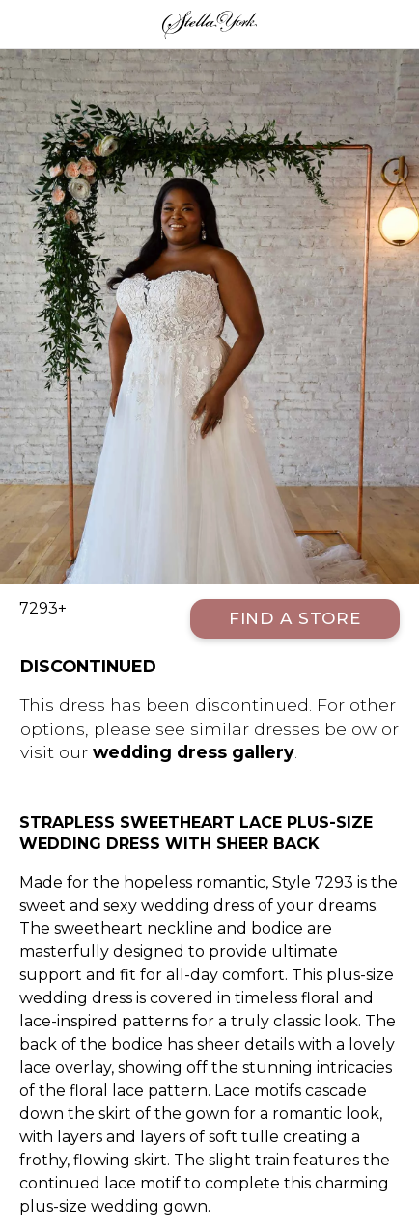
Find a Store (295, 618)
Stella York (209, 24)
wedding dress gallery (193, 752)
